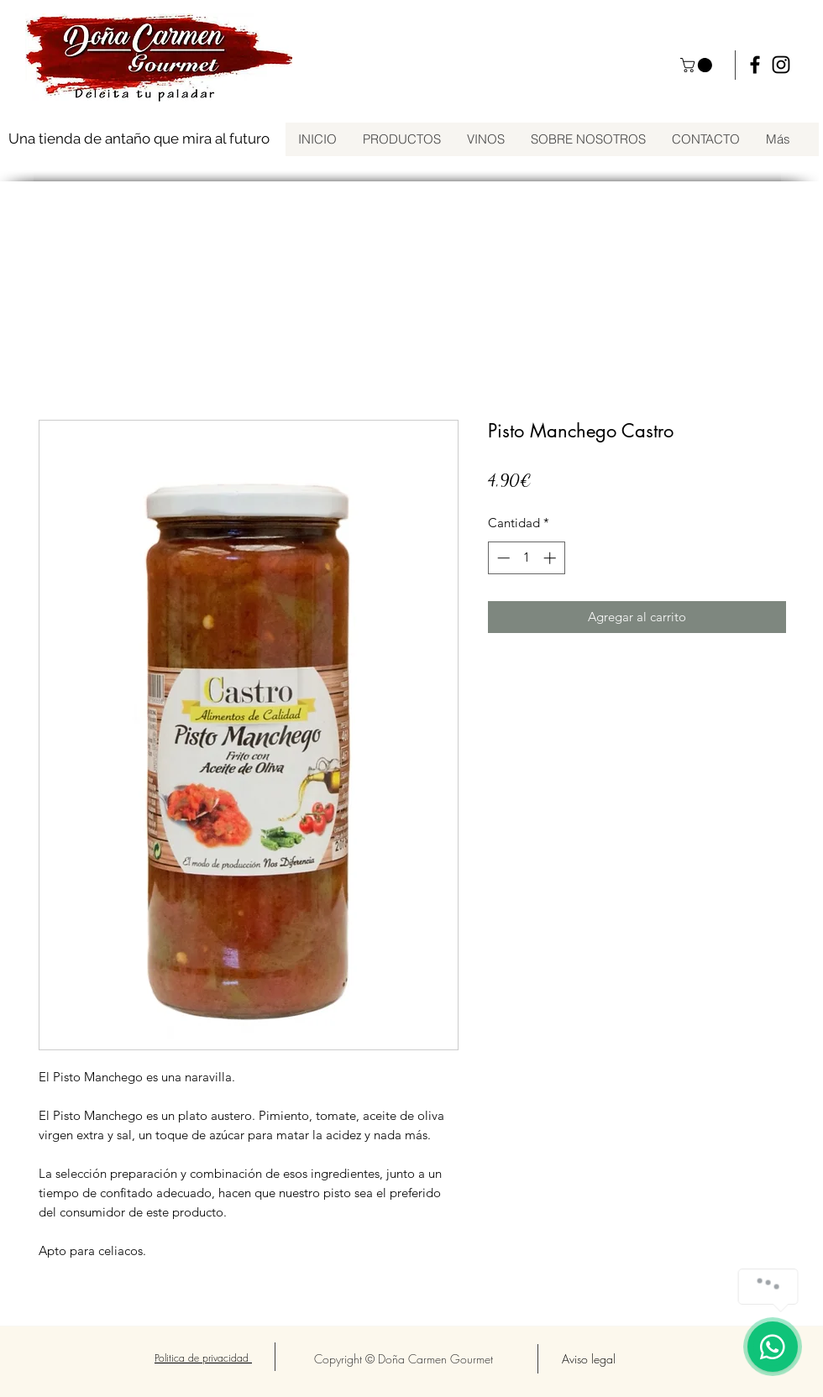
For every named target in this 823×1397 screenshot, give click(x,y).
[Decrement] (501, 557)
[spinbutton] (526, 557)
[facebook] (755, 64)
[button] (698, 65)
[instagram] (781, 64)
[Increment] (551, 557)
